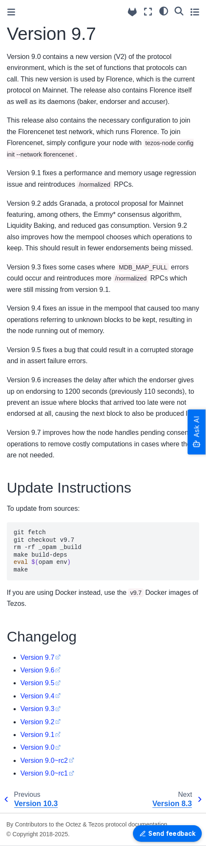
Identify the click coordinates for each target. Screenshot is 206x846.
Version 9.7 (37, 657)
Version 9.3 (37, 708)
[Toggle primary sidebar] (11, 12)
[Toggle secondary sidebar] (195, 11)
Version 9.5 (37, 682)
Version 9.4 (37, 696)
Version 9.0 (37, 747)
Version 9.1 (37, 734)
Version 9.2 (37, 722)
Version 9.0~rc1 (44, 773)
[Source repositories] (132, 12)
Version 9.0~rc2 (44, 760)
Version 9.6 (37, 670)
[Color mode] (164, 10)
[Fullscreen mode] (148, 11)
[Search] (179, 10)
